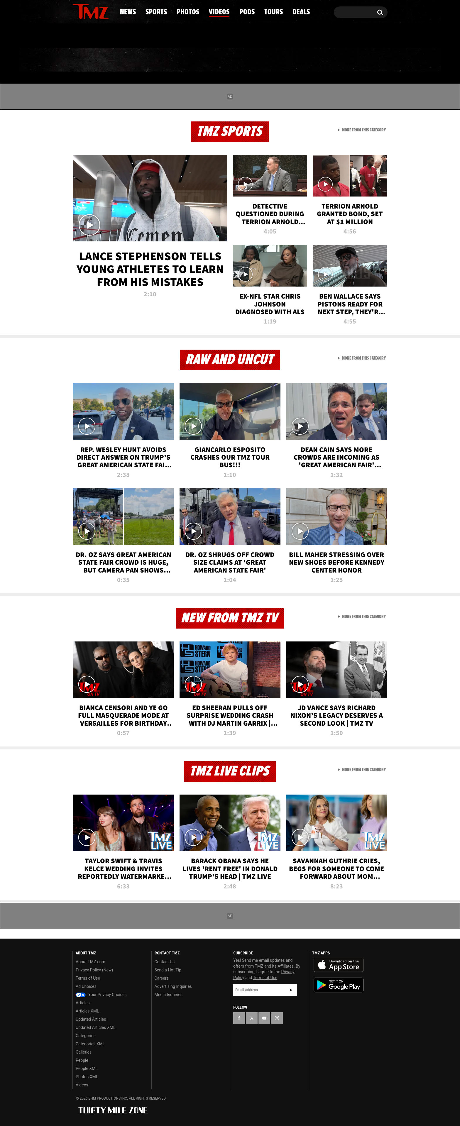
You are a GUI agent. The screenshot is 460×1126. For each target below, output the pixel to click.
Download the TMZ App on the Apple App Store (338, 965)
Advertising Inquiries (173, 986)
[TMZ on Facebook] (77, 11)
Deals (362, 60)
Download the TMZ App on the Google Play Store (338, 985)
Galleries (84, 1052)
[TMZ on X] (86, 11)
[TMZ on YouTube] (264, 1018)
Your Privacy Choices (101, 994)
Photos (182, 60)
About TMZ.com (90, 961)
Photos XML (87, 1076)
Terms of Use (88, 978)
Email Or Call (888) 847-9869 (140, 36)
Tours (318, 60)
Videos (231, 60)
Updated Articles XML (95, 1027)
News (87, 60)
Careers (162, 978)
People (82, 1060)
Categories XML (90, 1044)
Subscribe (291, 990)
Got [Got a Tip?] (91, 36)
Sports (132, 60)
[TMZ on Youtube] (96, 11)
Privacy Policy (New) (94, 970)
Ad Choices (86, 986)
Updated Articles (91, 1019)
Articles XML (87, 1011)
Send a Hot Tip (168, 970)
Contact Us (165, 961)
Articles (83, 1002)
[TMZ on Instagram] (107, 11)
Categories (85, 1035)
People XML (87, 1068)
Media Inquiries (168, 994)
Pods (275, 60)
